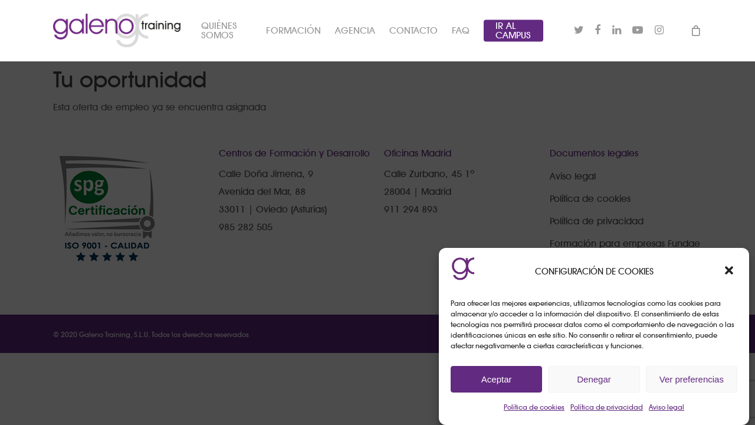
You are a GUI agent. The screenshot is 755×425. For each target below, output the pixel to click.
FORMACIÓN (294, 32)
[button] (730, 271)
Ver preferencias (691, 379)
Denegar (594, 379)
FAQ (461, 32)
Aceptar (496, 379)
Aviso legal (666, 407)
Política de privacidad (606, 407)
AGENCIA (356, 32)
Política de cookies (534, 407)
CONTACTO (414, 32)
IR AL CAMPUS (513, 32)
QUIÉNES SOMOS (225, 32)
